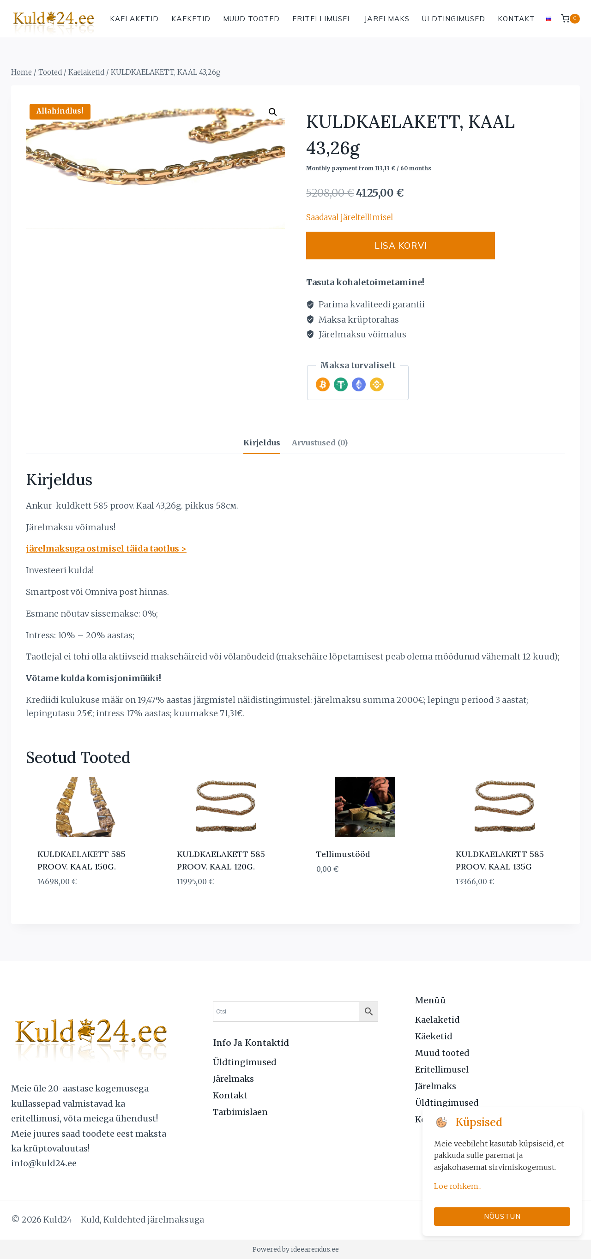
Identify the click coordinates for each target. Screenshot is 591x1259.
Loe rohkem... (458, 1186)
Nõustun (502, 1216)
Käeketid (191, 18)
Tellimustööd (343, 854)
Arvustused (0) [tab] (320, 442)
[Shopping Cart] (570, 18)
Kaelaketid (134, 18)
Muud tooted (251, 18)
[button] (273, 112)
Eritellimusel (322, 18)
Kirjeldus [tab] (261, 442)
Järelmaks (387, 18)
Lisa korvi (416, 245)
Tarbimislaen (240, 1112)
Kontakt (516, 18)
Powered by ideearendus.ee (296, 1249)
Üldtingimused (453, 18)
